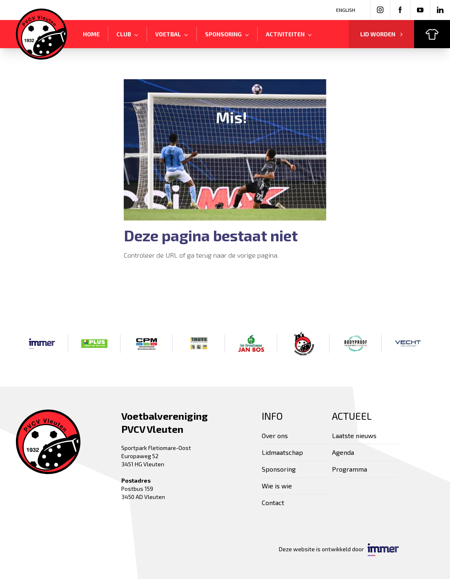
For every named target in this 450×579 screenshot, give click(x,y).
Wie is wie (277, 486)
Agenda (343, 452)
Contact (273, 502)
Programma (349, 469)
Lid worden (381, 34)
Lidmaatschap (282, 452)
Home (91, 34)
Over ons (275, 435)
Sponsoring (279, 469)
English (345, 10)
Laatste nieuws (354, 435)
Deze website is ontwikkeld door (339, 549)
